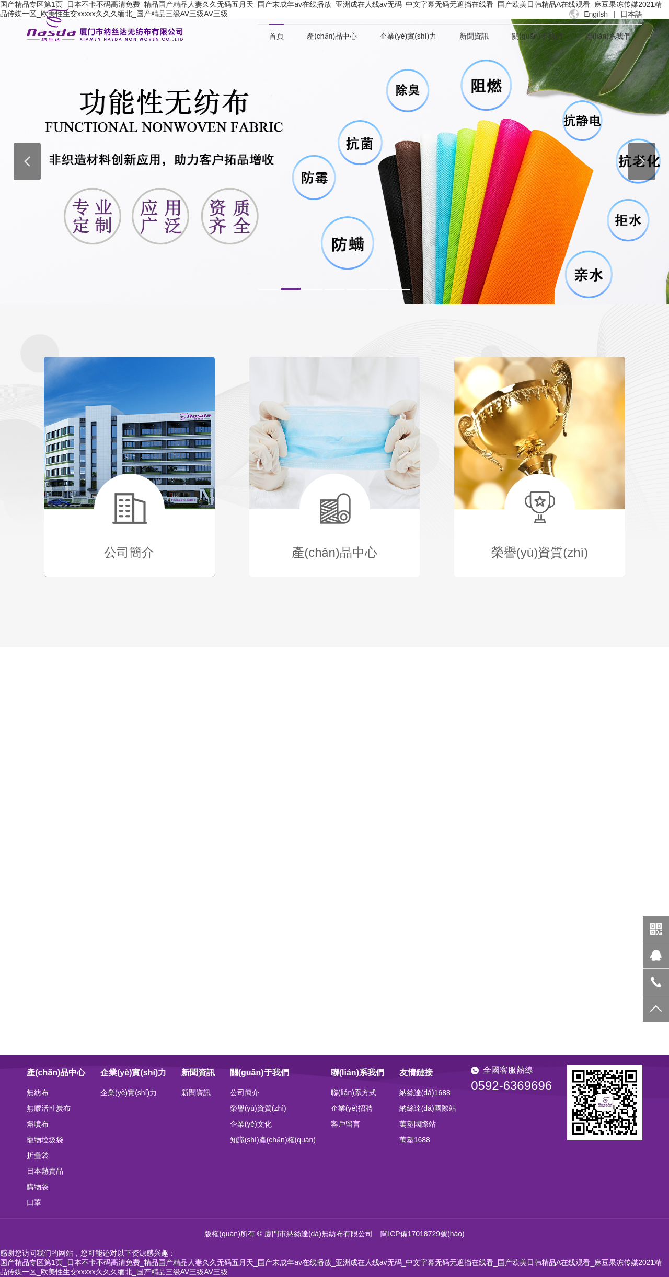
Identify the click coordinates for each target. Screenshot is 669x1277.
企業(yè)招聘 (352, 1108)
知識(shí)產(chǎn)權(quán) (273, 1139)
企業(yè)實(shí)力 (408, 36)
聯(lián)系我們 (608, 36)
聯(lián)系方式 (353, 1092)
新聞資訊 (474, 36)
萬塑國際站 (417, 1124)
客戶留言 (345, 1124)
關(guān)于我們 (537, 36)
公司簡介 (244, 1092)
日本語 (631, 14)
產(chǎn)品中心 (332, 36)
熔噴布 (38, 1124)
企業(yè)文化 (251, 1124)
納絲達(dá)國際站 (427, 1108)
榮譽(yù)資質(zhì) (258, 1108)
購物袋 (38, 1186)
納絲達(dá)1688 (425, 1092)
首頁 (276, 36)
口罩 (34, 1202)
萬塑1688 (414, 1139)
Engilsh (596, 14)
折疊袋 (38, 1155)
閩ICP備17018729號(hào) (422, 1233)
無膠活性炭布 (49, 1108)
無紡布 (38, 1092)
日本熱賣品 (45, 1171)
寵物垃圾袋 (45, 1139)
